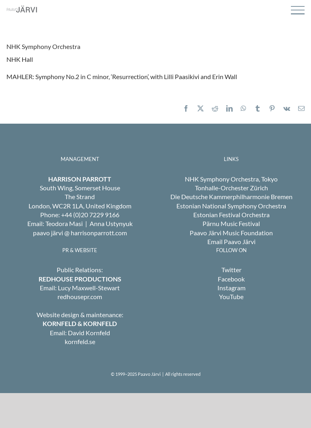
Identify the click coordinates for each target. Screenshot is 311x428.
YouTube (231, 296)
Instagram (231, 287)
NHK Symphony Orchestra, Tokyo (231, 179)
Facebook (231, 279)
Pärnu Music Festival (231, 223)
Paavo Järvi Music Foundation (231, 232)
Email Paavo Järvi (231, 241)
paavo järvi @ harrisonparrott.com (80, 232)
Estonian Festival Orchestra (231, 214)
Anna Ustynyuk (111, 223)
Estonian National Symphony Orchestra (231, 206)
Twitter (231, 269)
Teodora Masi (64, 223)
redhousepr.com (79, 296)
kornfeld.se (80, 341)
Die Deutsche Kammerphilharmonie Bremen (231, 196)
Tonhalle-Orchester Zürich (231, 188)
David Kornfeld (89, 332)
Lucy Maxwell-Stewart (89, 287)
